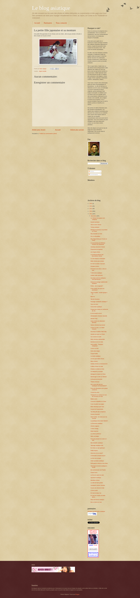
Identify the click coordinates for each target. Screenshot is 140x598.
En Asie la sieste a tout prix (98, 263)
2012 (90, 211)
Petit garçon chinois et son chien (99, 463)
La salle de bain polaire (97, 482)
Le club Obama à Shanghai (98, 258)
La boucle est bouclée (96, 379)
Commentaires (93, 174)
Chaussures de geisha (96, 249)
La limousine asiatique (96, 423)
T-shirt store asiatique (96, 273)
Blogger (77, 594)
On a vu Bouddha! (95, 236)
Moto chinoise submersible (98, 339)
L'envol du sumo (95, 392)
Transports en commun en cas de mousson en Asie (99, 395)
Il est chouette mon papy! (97, 404)
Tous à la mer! (94, 304)
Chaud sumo (94, 472)
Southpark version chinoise (98, 485)
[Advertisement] (53, 578)
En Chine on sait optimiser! (98, 448)
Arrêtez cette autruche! (97, 275)
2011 (90, 213)
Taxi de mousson (95, 299)
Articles (91, 171)
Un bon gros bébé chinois (97, 358)
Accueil (37, 23)
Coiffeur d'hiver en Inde (97, 366)
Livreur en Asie (94, 348)
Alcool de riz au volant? (97, 453)
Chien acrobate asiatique (97, 461)
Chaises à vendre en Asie (97, 369)
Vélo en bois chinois (96, 224)
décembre (94, 216)
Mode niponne (94, 431)
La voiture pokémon (96, 433)
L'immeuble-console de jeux (98, 455)
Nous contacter (61, 23)
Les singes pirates (95, 252)
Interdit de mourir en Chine (98, 334)
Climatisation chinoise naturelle (99, 316)
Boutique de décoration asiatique (96, 511)
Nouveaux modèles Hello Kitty (99, 331)
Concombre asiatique (96, 306)
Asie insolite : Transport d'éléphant (97, 345)
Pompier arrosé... (95, 266)
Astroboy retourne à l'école (98, 247)
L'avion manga (94, 428)
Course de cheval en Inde (97, 488)
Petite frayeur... (95, 450)
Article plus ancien (77, 130)
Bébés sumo (94, 399)
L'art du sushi (94, 490)
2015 (90, 203)
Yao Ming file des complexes (98, 411)
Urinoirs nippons (95, 426)
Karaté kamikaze (95, 222)
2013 (90, 208)
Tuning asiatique (95, 227)
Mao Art (93, 296)
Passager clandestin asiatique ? (99, 301)
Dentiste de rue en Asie (97, 342)
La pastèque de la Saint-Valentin (99, 421)
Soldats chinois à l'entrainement (99, 363)
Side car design (95, 436)
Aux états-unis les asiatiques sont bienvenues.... (98, 278)
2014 (90, 206)
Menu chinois (94, 361)
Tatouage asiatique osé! (97, 445)
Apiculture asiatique (96, 477)
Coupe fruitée (94, 353)
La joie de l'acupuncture (97, 409)
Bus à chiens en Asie (96, 502)
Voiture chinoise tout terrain (98, 325)
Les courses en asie (96, 336)
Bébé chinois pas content (97, 261)
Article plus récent (38, 130)
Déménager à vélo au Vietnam (99, 376)
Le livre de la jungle (96, 458)
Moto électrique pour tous (97, 406)
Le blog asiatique (51, 8)
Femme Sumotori (95, 414)
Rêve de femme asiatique (97, 499)
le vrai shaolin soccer (96, 313)
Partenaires (48, 23)
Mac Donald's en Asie (96, 233)
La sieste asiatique (96, 356)
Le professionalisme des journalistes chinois (97, 255)
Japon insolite (42, 71)
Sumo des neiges (95, 351)
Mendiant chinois (95, 480)
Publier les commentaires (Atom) (48, 133)
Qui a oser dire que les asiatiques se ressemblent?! (99, 385)
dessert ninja (94, 318)
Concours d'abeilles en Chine (98, 401)
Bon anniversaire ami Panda (98, 470)
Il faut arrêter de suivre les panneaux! (97, 289)
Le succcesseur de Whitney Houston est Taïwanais (98, 243)
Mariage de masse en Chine (98, 374)
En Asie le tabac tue (96, 493)
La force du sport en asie (97, 475)
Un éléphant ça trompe (97, 371)
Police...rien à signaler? (97, 286)
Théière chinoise (95, 381)
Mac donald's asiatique (97, 443)
